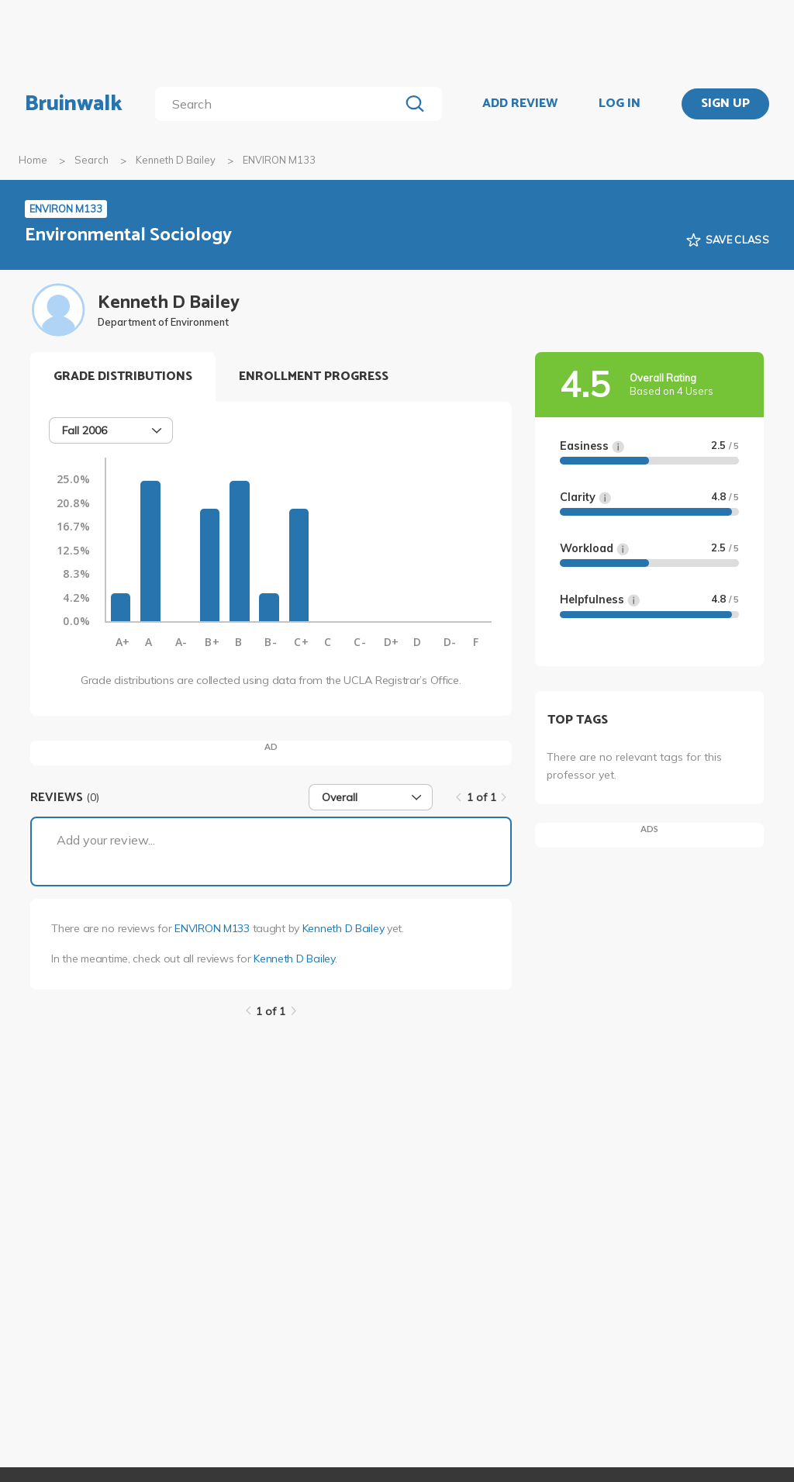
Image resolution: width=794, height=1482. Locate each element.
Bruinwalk (74, 104)
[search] (280, 104)
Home (33, 160)
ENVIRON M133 (212, 928)
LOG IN (619, 104)
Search (91, 160)
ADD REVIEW (520, 104)
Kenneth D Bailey (176, 160)
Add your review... (106, 840)
